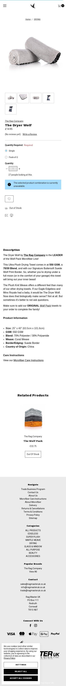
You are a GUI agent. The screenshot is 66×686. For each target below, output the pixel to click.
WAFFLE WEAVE (33, 553)
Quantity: (9, 163)
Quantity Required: (19, 145)
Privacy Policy (33, 519)
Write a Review (30, 134)
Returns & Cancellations (33, 512)
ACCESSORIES (33, 570)
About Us (33, 499)
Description (33, 249)
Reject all (21, 671)
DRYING (33, 557)
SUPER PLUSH (33, 550)
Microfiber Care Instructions (33, 503)
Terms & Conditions (33, 515)
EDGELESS (33, 547)
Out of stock (33, 454)
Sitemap (33, 522)
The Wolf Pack (32, 441)
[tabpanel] (33, 431)
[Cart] (59, 5)
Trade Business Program (33, 493)
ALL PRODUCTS (33, 544)
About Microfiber (33, 506)
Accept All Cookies (21, 678)
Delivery (33, 509)
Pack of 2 (13, 157)
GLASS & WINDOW (33, 560)
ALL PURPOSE (33, 563)
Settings (21, 665)
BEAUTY (33, 566)
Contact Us (33, 496)
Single (12, 151)
